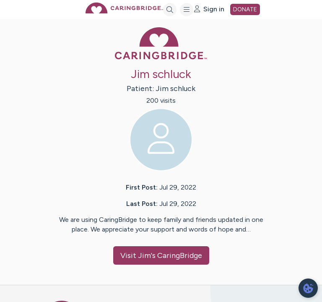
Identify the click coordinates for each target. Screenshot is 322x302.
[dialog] (308, 288)
